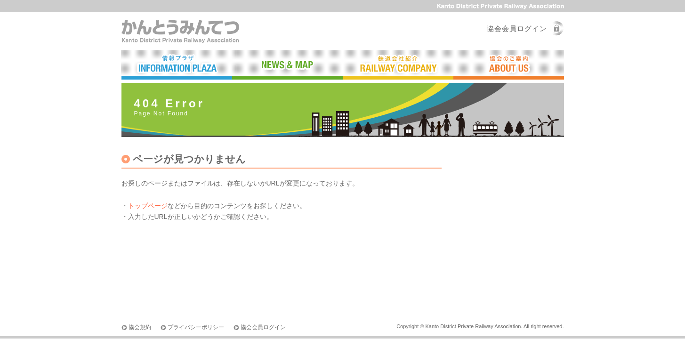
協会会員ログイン (517, 28)
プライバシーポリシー (196, 327)
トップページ (148, 206)
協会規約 (140, 327)
